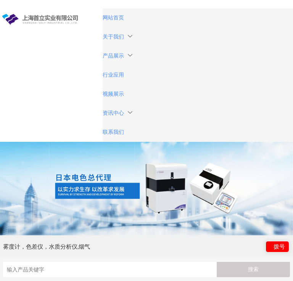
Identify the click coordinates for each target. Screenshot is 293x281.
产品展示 (117, 56)
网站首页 (113, 18)
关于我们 (117, 37)
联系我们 (113, 132)
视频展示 (113, 94)
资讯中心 (117, 113)
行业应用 (113, 75)
